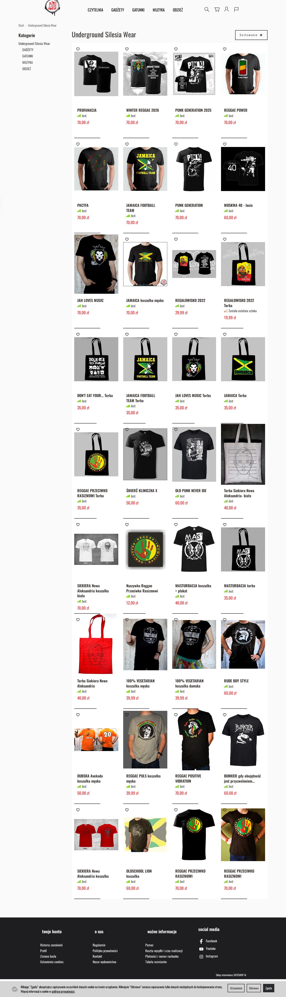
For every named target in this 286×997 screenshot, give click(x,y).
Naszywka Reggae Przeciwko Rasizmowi (142, 603)
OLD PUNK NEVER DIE (190, 502)
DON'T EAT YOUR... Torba (95, 405)
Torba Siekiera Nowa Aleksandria (92, 700)
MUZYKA (159, 10)
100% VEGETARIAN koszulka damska (189, 700)
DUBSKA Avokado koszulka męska (90, 798)
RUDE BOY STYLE (236, 698)
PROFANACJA (87, 112)
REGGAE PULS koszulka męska (143, 798)
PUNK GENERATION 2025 (193, 112)
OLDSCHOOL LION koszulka (139, 895)
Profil (43, 968)
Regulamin (99, 962)
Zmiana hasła (48, 973)
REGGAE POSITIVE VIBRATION (188, 798)
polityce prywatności (63, 991)
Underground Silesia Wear (34, 43)
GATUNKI (139, 10)
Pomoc (149, 962)
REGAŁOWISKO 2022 (190, 307)
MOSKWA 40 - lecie (238, 210)
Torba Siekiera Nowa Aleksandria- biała (239, 505)
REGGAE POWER (235, 112)
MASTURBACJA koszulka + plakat (193, 603)
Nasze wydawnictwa (104, 979)
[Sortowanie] (251, 35)
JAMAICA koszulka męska (145, 307)
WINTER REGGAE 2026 (142, 112)
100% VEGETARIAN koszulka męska (140, 700)
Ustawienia (236, 988)
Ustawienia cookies (52, 979)
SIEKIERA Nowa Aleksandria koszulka (93, 895)
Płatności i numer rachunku (162, 973)
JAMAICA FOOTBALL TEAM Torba (140, 407)
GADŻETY (118, 10)
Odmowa (254, 988)
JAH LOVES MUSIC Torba (193, 405)
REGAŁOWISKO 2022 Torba (239, 310)
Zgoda (268, 988)
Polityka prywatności (105, 968)
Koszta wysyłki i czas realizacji (164, 968)
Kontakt (97, 973)
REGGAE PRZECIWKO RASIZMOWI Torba (92, 505)
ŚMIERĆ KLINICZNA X (141, 502)
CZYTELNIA (96, 10)
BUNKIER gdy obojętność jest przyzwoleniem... (242, 798)
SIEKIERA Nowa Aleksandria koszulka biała (93, 605)
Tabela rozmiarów (156, 979)
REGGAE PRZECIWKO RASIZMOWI (190, 895)
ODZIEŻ (178, 10)
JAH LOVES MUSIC (90, 307)
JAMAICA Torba (235, 405)
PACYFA (83, 210)
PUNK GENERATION (189, 210)
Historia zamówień (51, 962)
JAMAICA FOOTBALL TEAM (140, 212)
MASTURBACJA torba (239, 600)
